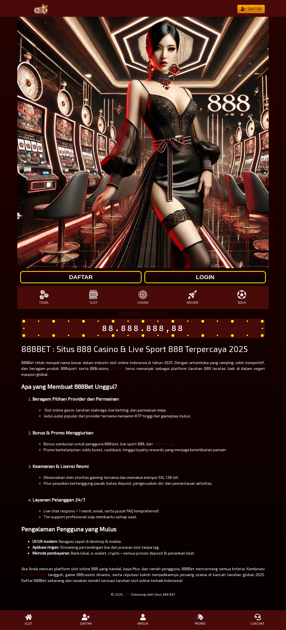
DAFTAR (86, 619)
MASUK (143, 619)
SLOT (93, 297)
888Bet (117, 368)
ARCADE (192, 297)
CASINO (143, 297)
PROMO (200, 619)
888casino (163, 443)
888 (127, 594)
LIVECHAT (257, 619)
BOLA (242, 297)
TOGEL (44, 297)
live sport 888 (34, 574)
